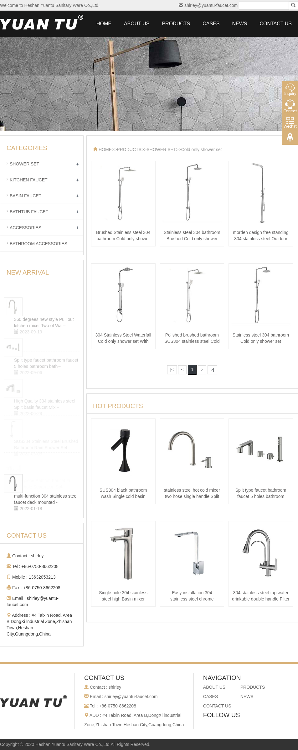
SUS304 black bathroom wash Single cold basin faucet (123, 496)
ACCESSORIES (25, 227)
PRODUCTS (176, 23)
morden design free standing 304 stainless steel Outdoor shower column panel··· (260, 238)
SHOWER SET (161, 149)
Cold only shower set (201, 149)
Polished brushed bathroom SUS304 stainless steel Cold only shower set (192, 341)
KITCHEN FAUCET (29, 179)
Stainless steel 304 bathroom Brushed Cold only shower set (192, 238)
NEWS (239, 23)
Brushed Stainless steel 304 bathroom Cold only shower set (123, 238)
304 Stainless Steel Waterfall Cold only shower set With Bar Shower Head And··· (123, 341)
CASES (211, 23)
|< (172, 369)
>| (212, 369)
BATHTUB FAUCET (29, 211)
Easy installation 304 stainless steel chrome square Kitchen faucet (192, 599)
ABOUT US (137, 23)
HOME (103, 23)
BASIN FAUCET (25, 195)
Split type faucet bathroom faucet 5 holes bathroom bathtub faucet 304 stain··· (260, 496)
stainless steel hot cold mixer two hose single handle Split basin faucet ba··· (192, 496)
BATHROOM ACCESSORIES (38, 243)
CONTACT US (275, 23)
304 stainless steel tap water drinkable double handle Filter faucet (261, 599)
